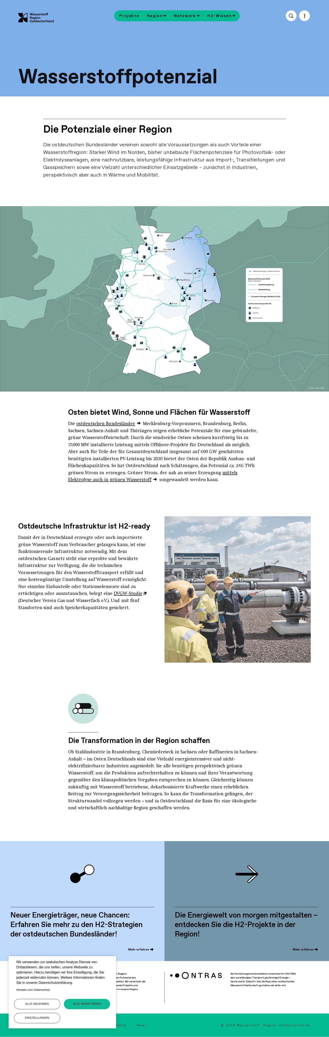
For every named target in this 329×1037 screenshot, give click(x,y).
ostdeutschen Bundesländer (105, 424)
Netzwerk (185, 15)
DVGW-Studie (128, 593)
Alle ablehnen (37, 1003)
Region (155, 15)
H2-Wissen (219, 15)
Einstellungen (37, 1017)
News (142, 1025)
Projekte (129, 15)
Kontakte (118, 1025)
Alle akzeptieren (87, 1003)
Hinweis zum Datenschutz (33, 989)
